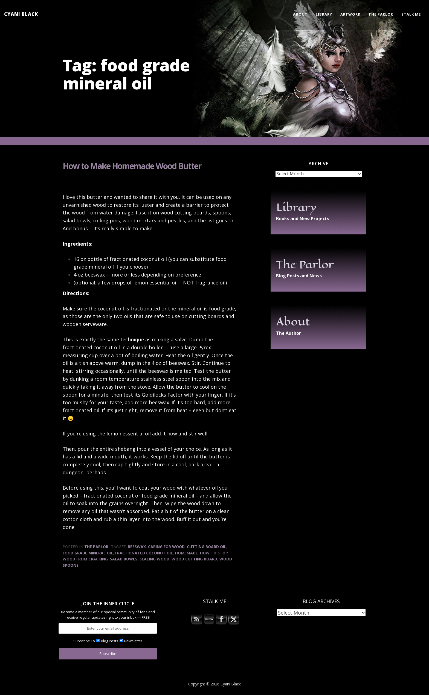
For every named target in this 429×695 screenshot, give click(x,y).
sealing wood (154, 559)
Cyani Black (21, 14)
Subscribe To (84, 640)
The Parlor (381, 14)
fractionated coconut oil (144, 553)
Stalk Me (411, 14)
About (300, 14)
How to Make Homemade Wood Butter (132, 165)
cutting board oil (206, 546)
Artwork (350, 14)
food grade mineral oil (88, 553)
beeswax (137, 546)
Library (324, 14)
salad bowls (123, 559)
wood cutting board (194, 559)
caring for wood (166, 546)
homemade (186, 553)
